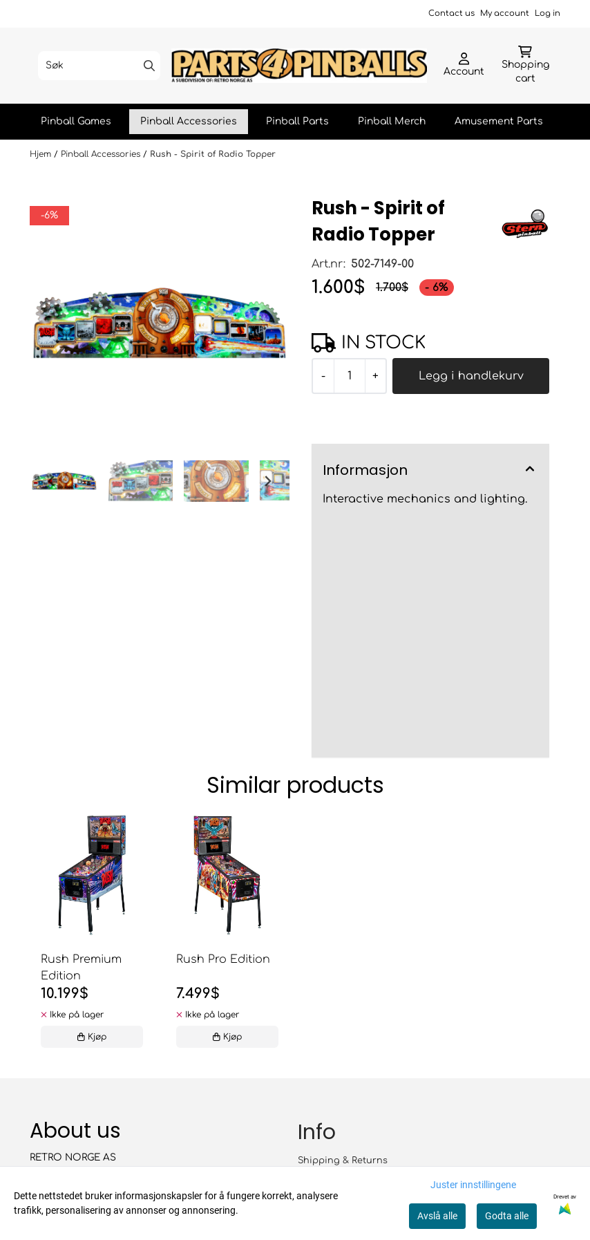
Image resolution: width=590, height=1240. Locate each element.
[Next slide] (267, 481)
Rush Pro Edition (223, 959)
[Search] (149, 65)
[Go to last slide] (52, 481)
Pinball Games (76, 121)
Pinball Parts (297, 121)
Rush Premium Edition (81, 967)
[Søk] (99, 65)
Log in (547, 13)
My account (504, 13)
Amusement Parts (499, 121)
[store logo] (299, 66)
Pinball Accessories (188, 121)
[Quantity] (349, 376)
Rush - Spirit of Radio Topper (213, 154)
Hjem (42, 154)
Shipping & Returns (343, 1160)
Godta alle (507, 1215)
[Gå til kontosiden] (464, 65)
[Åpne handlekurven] (525, 65)
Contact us (451, 13)
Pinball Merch (392, 121)
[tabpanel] (92, 934)
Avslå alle (437, 1215)
